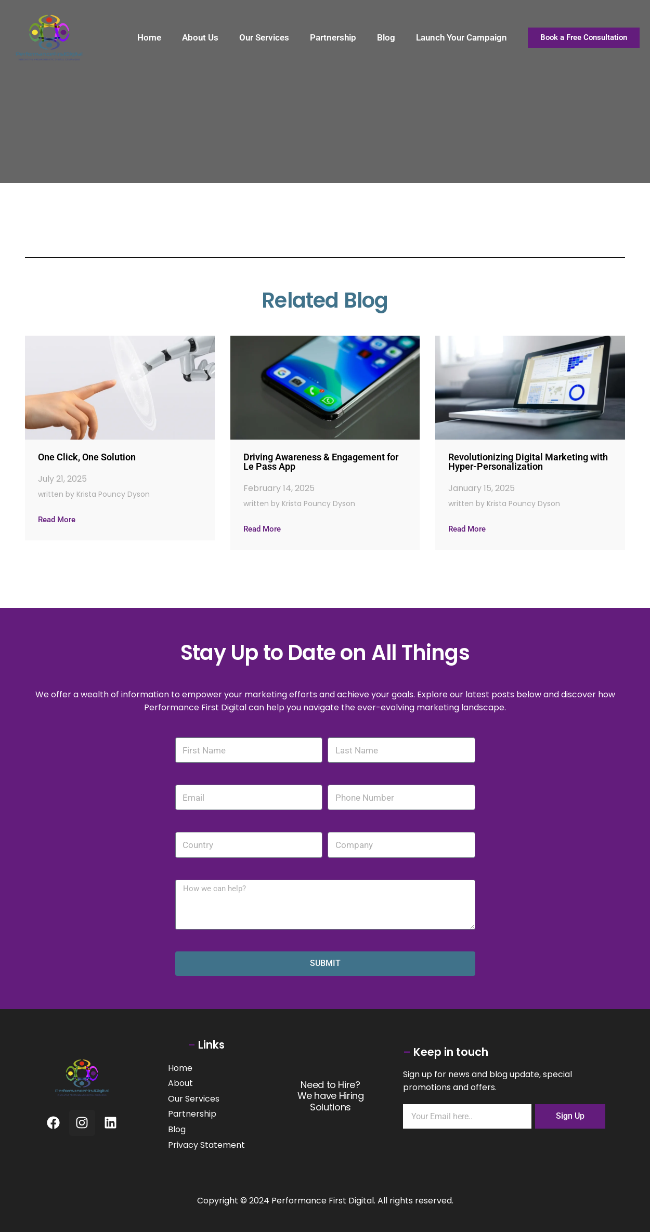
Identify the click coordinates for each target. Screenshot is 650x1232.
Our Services (264, 37)
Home (149, 37)
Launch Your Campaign (461, 37)
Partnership (333, 37)
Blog (386, 37)
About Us (200, 37)
